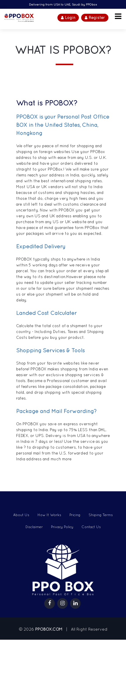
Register (95, 17)
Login (68, 17)
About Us (21, 515)
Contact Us (91, 527)
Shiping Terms (100, 515)
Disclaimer (34, 527)
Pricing (74, 515)
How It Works (49, 515)
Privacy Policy (62, 527)
